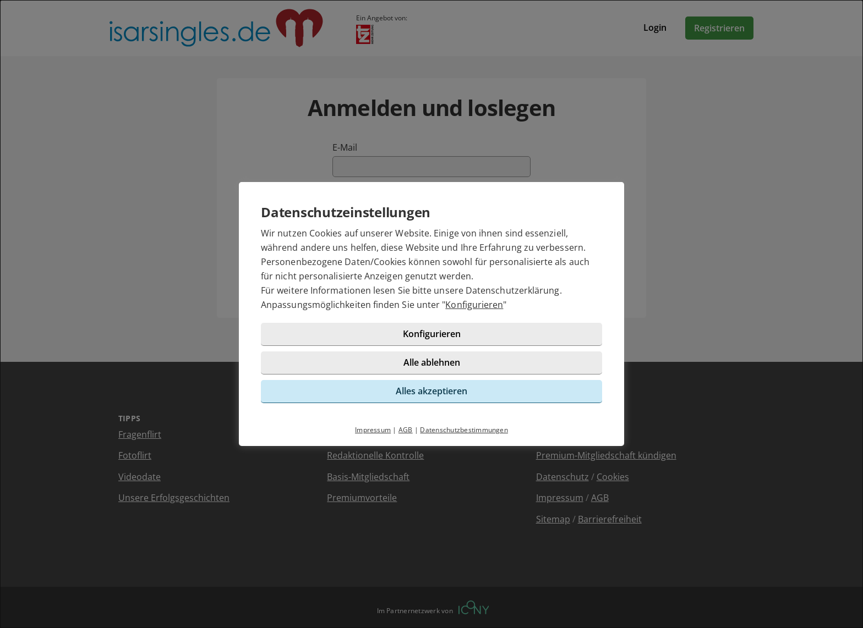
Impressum (373, 429)
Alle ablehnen (431, 362)
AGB (405, 429)
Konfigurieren (474, 305)
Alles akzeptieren (431, 391)
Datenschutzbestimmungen (464, 429)
